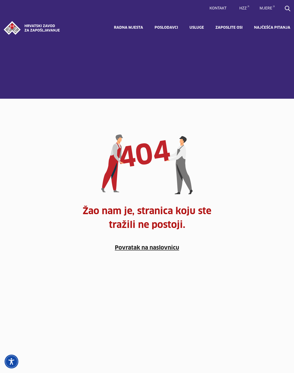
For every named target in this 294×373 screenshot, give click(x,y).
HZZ (243, 8)
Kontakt (217, 8)
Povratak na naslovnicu (147, 248)
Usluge (196, 27)
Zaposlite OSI (229, 27)
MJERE (266, 8)
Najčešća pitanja (272, 27)
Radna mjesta (128, 27)
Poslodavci (166, 27)
